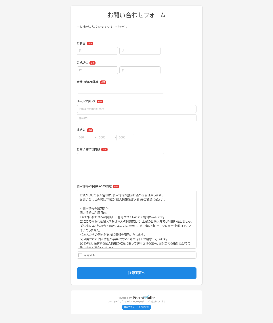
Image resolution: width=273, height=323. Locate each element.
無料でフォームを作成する (136, 307)
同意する (86, 255)
